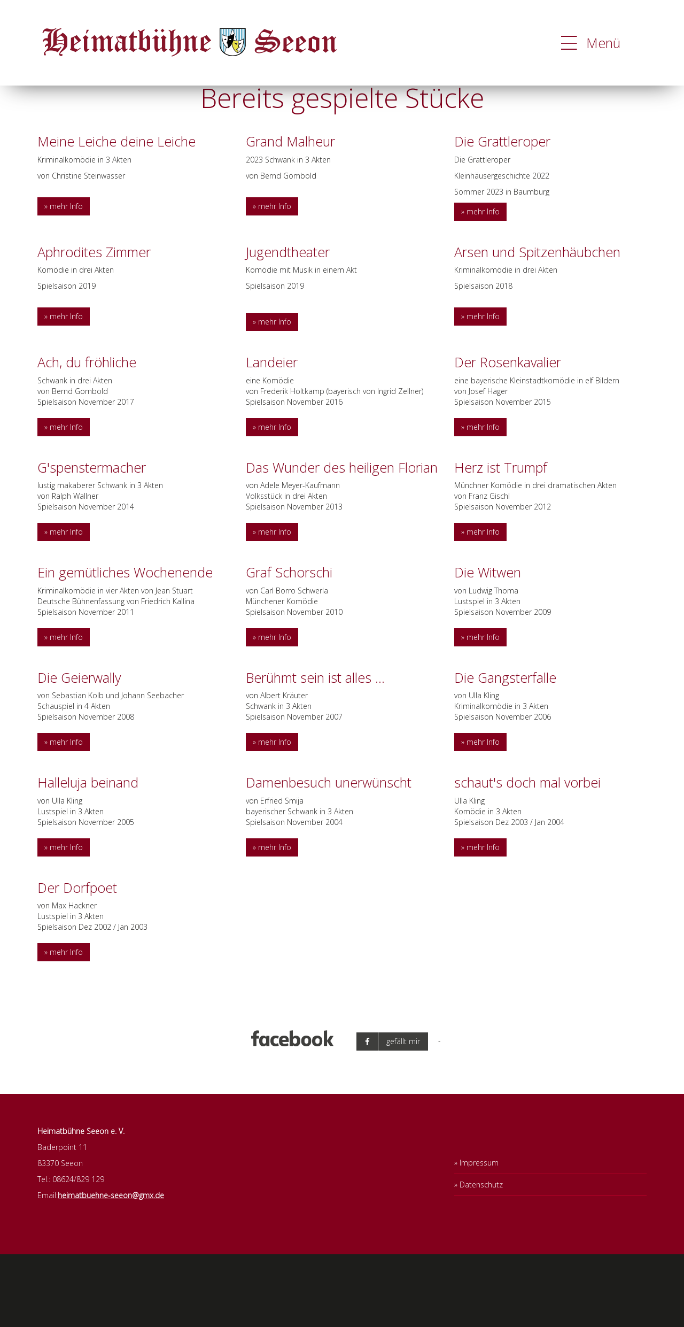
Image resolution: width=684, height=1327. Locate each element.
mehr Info (66, 279)
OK (632, 94)
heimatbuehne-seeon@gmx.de (111, 1268)
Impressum (479, 1235)
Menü (590, 43)
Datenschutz (481, 1257)
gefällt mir (403, 1113)
